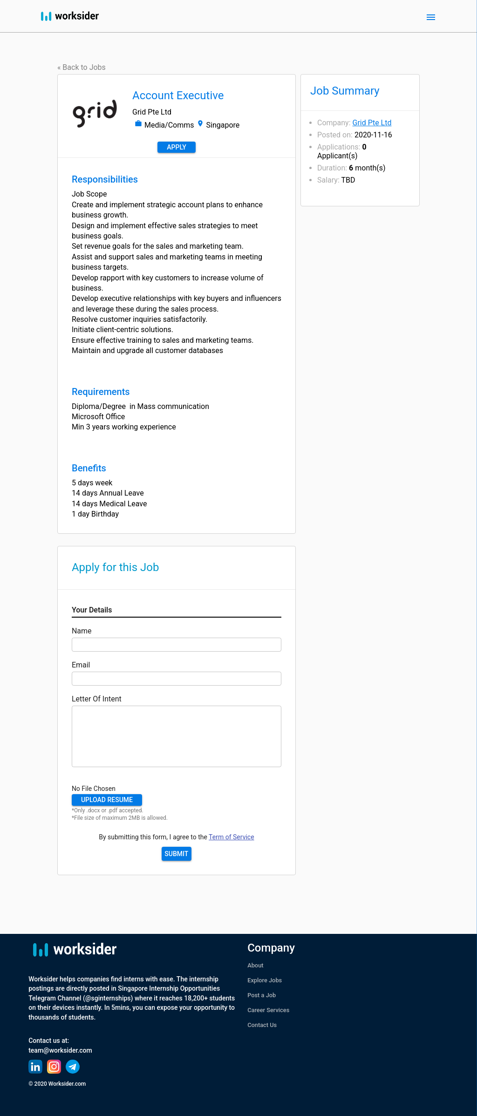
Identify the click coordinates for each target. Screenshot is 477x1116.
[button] (107, 800)
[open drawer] (431, 17)
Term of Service (231, 837)
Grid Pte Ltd (372, 122)
